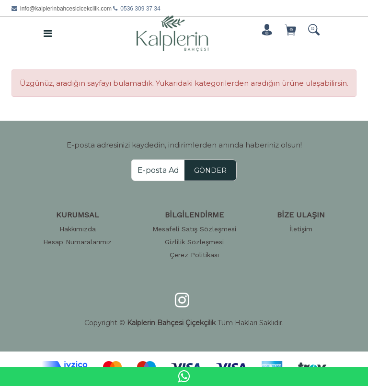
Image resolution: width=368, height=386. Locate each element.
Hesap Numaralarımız (77, 242)
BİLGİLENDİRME (194, 214)
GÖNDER (210, 170)
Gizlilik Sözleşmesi (194, 242)
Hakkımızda (77, 229)
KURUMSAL (77, 214)
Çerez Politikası (194, 255)
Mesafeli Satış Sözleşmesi (194, 229)
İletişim (300, 229)
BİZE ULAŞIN (301, 214)
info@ (66, 8)
